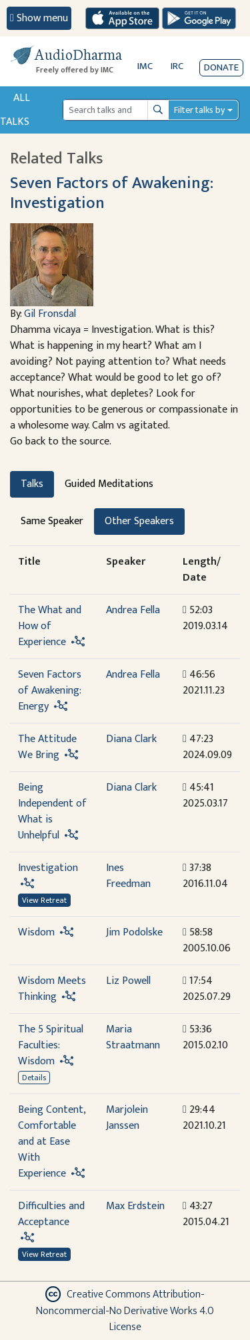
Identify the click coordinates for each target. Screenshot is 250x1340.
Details (34, 1077)
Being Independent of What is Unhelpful (52, 811)
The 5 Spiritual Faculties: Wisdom (50, 1045)
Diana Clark (131, 739)
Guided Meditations (109, 484)
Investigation (48, 868)
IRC (177, 66)
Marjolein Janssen (127, 1118)
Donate (221, 67)
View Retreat (44, 900)
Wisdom (36, 932)
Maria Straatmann (133, 1037)
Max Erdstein (135, 1206)
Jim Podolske (134, 932)
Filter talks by (199, 110)
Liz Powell (128, 981)
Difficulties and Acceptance (51, 1214)
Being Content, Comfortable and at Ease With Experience (51, 1142)
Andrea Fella (133, 610)
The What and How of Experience (49, 626)
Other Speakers (139, 521)
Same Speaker (52, 521)
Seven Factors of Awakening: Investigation (111, 192)
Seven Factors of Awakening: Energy (49, 691)
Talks (32, 484)
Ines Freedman (128, 876)
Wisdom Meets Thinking (52, 989)
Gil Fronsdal (50, 314)
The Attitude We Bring (47, 747)
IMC (145, 66)
